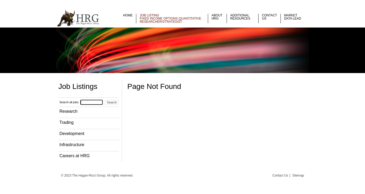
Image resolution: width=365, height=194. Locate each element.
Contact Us (269, 16)
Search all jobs (68, 102)
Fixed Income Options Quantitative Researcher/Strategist (170, 20)
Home (128, 15)
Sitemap (298, 175)
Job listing (149, 15)
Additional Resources (240, 16)
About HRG (217, 16)
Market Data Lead (292, 16)
